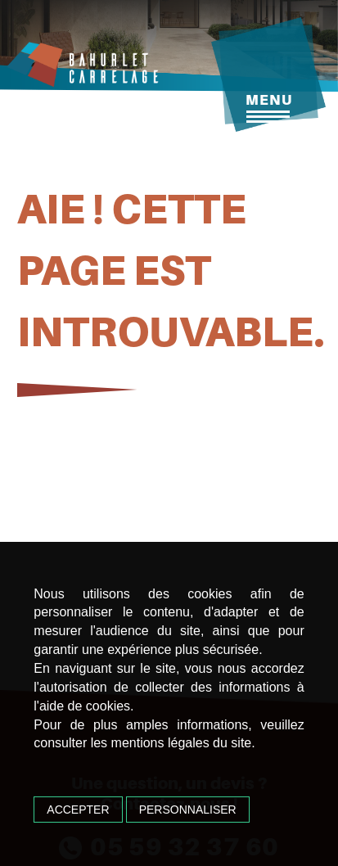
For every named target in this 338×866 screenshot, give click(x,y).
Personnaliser (188, 809)
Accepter (78, 809)
